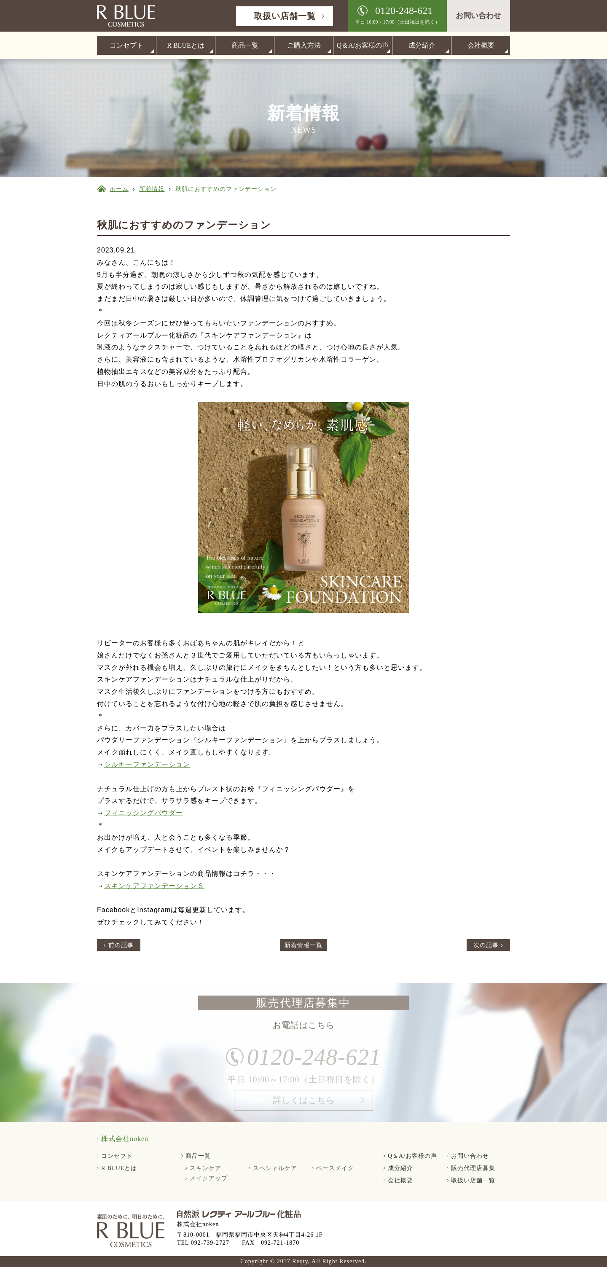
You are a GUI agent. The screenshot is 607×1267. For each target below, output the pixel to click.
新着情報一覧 (303, 945)
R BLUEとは (185, 45)
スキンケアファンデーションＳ (154, 885)
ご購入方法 (304, 45)
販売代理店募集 (473, 1168)
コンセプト (126, 45)
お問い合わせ (478, 15)
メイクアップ (209, 1178)
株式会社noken (124, 1138)
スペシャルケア (275, 1168)
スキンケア (205, 1168)
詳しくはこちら (304, 1103)
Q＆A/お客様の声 (363, 45)
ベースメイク (335, 1168)
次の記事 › (488, 945)
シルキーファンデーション (147, 764)
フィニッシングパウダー (143, 812)
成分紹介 (421, 45)
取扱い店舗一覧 (285, 16)
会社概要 (480, 45)
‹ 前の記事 (119, 945)
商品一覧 (244, 45)
